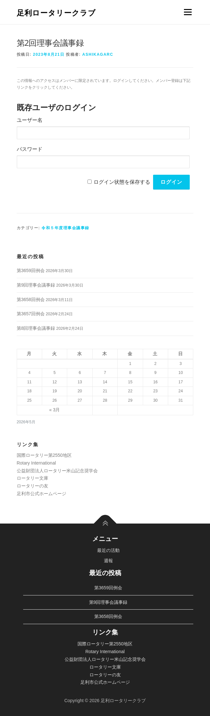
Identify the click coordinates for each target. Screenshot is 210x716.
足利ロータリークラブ (56, 12)
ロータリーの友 (32, 485)
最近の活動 (108, 550)
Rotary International (36, 463)
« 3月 (54, 409)
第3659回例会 (31, 270)
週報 (108, 560)
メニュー (187, 12)
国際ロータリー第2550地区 (44, 455)
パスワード (29, 149)
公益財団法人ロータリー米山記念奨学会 (57, 470)
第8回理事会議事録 (36, 328)
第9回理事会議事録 (36, 285)
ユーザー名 (29, 120)
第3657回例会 (31, 313)
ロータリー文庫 (32, 478)
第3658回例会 (31, 299)
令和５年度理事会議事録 (65, 228)
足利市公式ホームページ (41, 493)
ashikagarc (97, 54)
